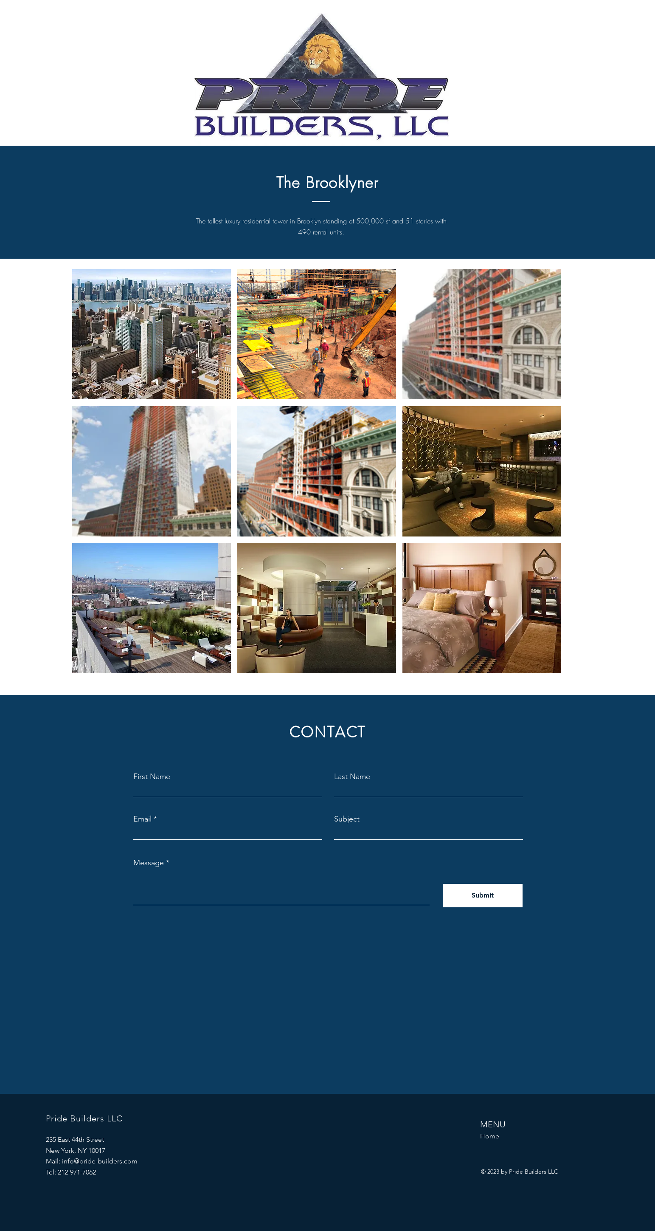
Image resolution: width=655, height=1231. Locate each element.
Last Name (352, 776)
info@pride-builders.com (100, 1161)
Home (489, 1136)
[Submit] (483, 895)
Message (148, 863)
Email (142, 819)
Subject (347, 819)
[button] (151, 334)
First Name (151, 776)
